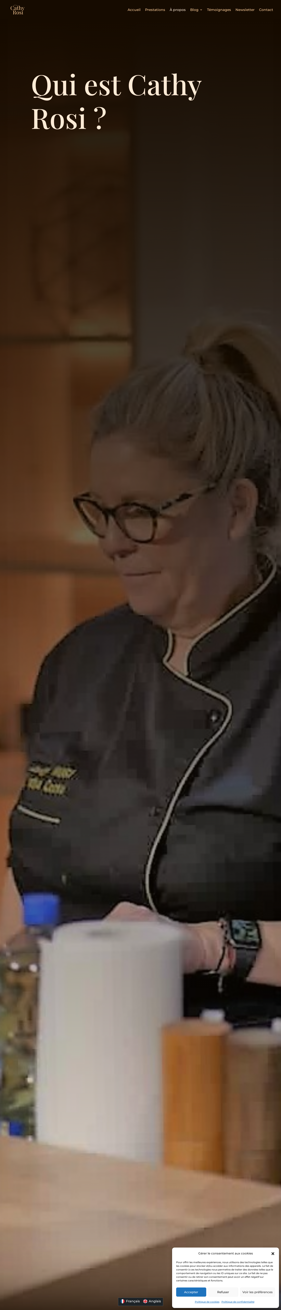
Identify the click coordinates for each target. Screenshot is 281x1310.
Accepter (191, 1292)
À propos (178, 10)
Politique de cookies (207, 1301)
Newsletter (245, 10)
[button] (273, 1254)
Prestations (155, 10)
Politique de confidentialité (237, 1301)
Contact (266, 10)
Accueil (134, 10)
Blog (194, 10)
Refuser (223, 1292)
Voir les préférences (257, 1292)
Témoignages (219, 10)
